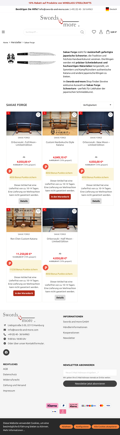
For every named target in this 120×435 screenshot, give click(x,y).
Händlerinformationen (75, 328)
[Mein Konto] (99, 32)
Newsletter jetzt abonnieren (90, 386)
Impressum (9, 393)
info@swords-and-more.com (54, 9)
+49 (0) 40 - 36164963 (18, 337)
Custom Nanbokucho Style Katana (60, 143)
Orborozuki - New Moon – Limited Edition (96, 143)
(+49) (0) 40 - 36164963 (81, 9)
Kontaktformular (35, 346)
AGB (5, 372)
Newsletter (69, 339)
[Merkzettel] (92, 32)
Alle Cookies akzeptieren (105, 426)
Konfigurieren (82, 426)
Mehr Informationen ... (15, 430)
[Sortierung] (97, 105)
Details (24, 201)
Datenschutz (10, 377)
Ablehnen (66, 426)
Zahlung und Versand (14, 388)
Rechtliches (11, 367)
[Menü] (3, 32)
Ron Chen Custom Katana (24, 239)
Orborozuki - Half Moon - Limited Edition (60, 240)
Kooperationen (71, 333)
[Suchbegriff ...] (48, 32)
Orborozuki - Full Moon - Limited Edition (24, 143)
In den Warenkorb (60, 197)
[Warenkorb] (111, 32)
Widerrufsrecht (11, 382)
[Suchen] (79, 32)
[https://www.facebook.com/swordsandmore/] (6, 355)
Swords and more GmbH (76, 322)
